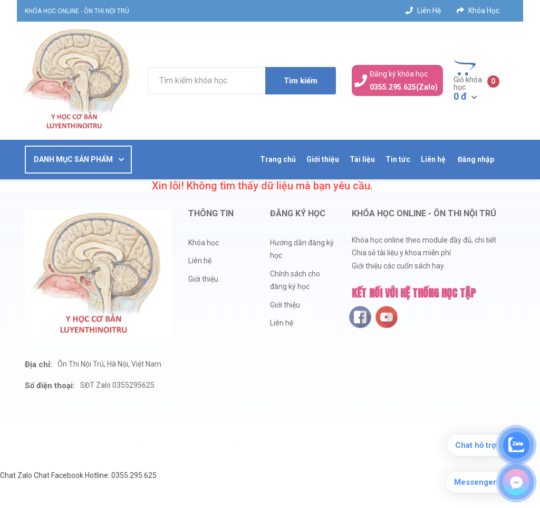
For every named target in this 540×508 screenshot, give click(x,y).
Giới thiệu (322, 159)
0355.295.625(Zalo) (404, 87)
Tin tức (397, 159)
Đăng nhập (475, 159)
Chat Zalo (16, 475)
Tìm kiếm (300, 80)
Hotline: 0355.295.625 (121, 475)
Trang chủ (278, 159)
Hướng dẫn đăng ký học (302, 249)
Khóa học (478, 10)
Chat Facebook (58, 475)
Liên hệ (423, 10)
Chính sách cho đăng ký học (295, 280)
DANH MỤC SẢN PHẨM (73, 159)
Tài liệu (362, 159)
